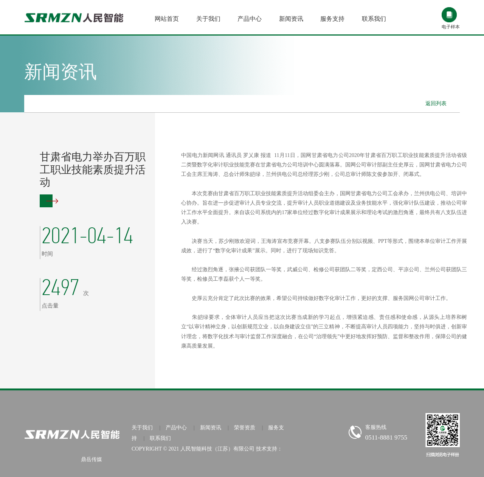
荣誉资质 (244, 427)
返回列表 (436, 103)
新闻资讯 (210, 427)
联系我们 (160, 438)
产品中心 (176, 427)
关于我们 (142, 427)
